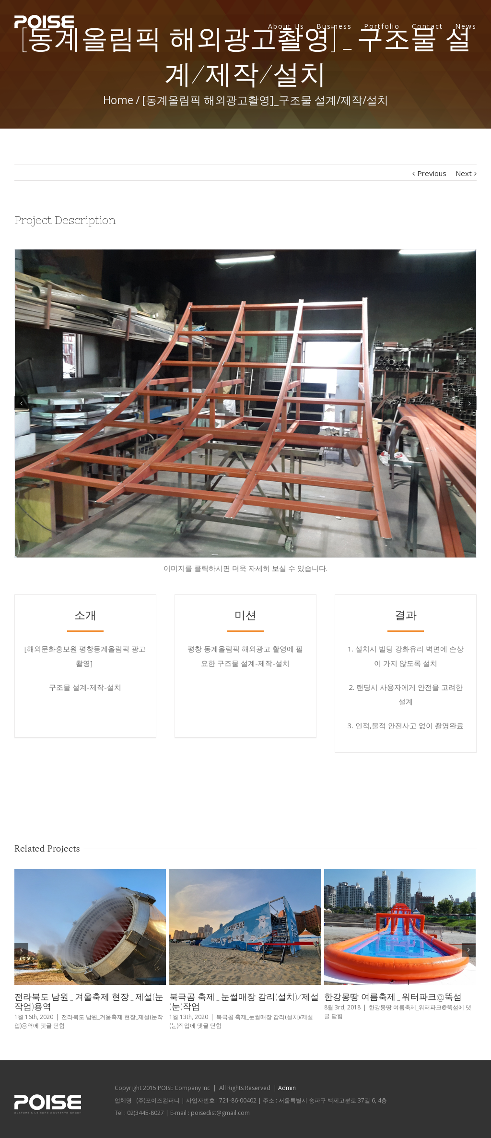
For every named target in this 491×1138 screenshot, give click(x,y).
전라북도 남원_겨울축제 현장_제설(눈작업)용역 (89, 1001)
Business (334, 26)
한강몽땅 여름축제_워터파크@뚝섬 (393, 997)
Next (464, 173)
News (466, 26)
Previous (431, 173)
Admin (287, 1088)
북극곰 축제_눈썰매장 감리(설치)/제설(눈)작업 (244, 1001)
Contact (427, 26)
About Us (286, 26)
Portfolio (382, 26)
